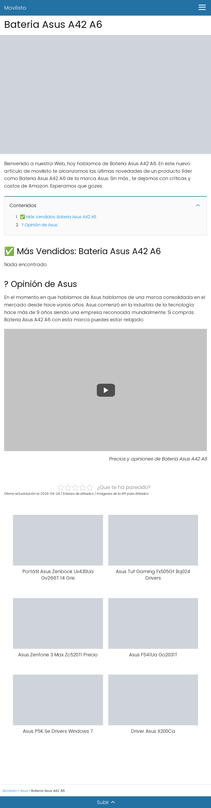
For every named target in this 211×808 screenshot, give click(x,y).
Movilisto (15, 7)
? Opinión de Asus (39, 225)
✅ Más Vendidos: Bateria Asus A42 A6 (58, 217)
